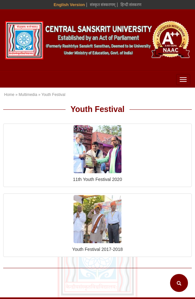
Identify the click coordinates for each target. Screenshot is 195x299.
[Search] (179, 283)
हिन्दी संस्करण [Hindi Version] (131, 4)
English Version (69, 4)
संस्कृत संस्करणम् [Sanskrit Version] (103, 4)
